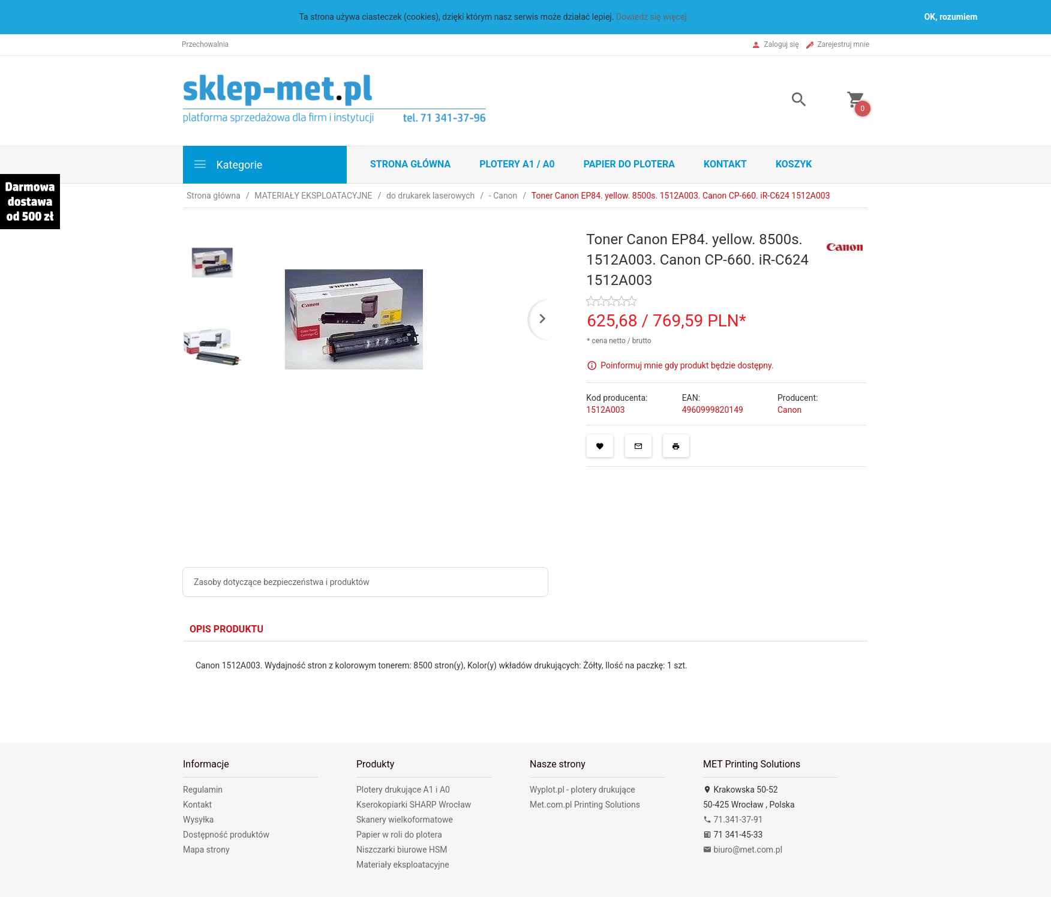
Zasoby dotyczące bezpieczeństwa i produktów (282, 582)
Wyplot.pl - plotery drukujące (582, 789)
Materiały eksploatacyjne (402, 864)
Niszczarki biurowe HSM (402, 849)
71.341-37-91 (733, 819)
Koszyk (794, 164)
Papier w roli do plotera (399, 834)
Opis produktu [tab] (226, 629)
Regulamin (203, 789)
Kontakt (725, 164)
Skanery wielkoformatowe (404, 819)
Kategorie (227, 164)
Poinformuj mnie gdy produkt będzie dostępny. (686, 365)
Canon (789, 410)
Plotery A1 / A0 (516, 164)
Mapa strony (206, 849)
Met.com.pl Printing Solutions (585, 804)
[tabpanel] (525, 683)
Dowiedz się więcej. (652, 17)
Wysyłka (198, 819)
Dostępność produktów (226, 834)
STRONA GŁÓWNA (410, 164)
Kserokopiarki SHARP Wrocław (413, 804)
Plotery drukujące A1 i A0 (403, 789)
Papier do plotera (629, 164)
